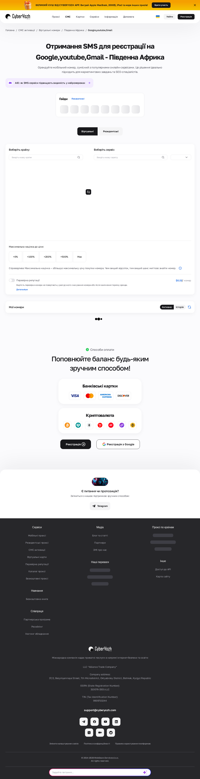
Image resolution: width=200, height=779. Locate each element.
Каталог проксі (36, 571)
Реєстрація (186, 16)
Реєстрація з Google (118, 444)
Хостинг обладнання (37, 633)
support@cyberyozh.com (100, 710)
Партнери (100, 542)
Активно (167, 307)
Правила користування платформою (133, 743)
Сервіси (94, 16)
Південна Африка (74, 30)
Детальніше (22, 289)
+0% (15, 256)
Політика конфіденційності (97, 743)
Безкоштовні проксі (37, 578)
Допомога (128, 16)
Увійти (169, 16)
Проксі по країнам (163, 527)
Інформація (111, 16)
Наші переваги (100, 562)
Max (79, 256)
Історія (180, 307)
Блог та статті (100, 535)
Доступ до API (163, 569)
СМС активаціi (26, 30)
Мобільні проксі (37, 535)
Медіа (100, 527)
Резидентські (111, 131)
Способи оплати (102, 349)
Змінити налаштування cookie (64, 743)
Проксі (56, 16)
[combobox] (181, 157)
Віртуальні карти (37, 557)
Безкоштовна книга (37, 598)
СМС (68, 16)
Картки (80, 16)
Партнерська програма (37, 619)
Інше (163, 561)
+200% (47, 256)
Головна (9, 30)
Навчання (37, 590)
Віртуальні (87, 131)
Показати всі (78, 98)
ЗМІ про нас (100, 549)
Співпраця (37, 611)
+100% (31, 256)
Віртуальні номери (49, 30)
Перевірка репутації (37, 564)
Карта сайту (163, 576)
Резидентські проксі (37, 542)
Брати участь (161, 5)
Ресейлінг (37, 626)
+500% (64, 256)
